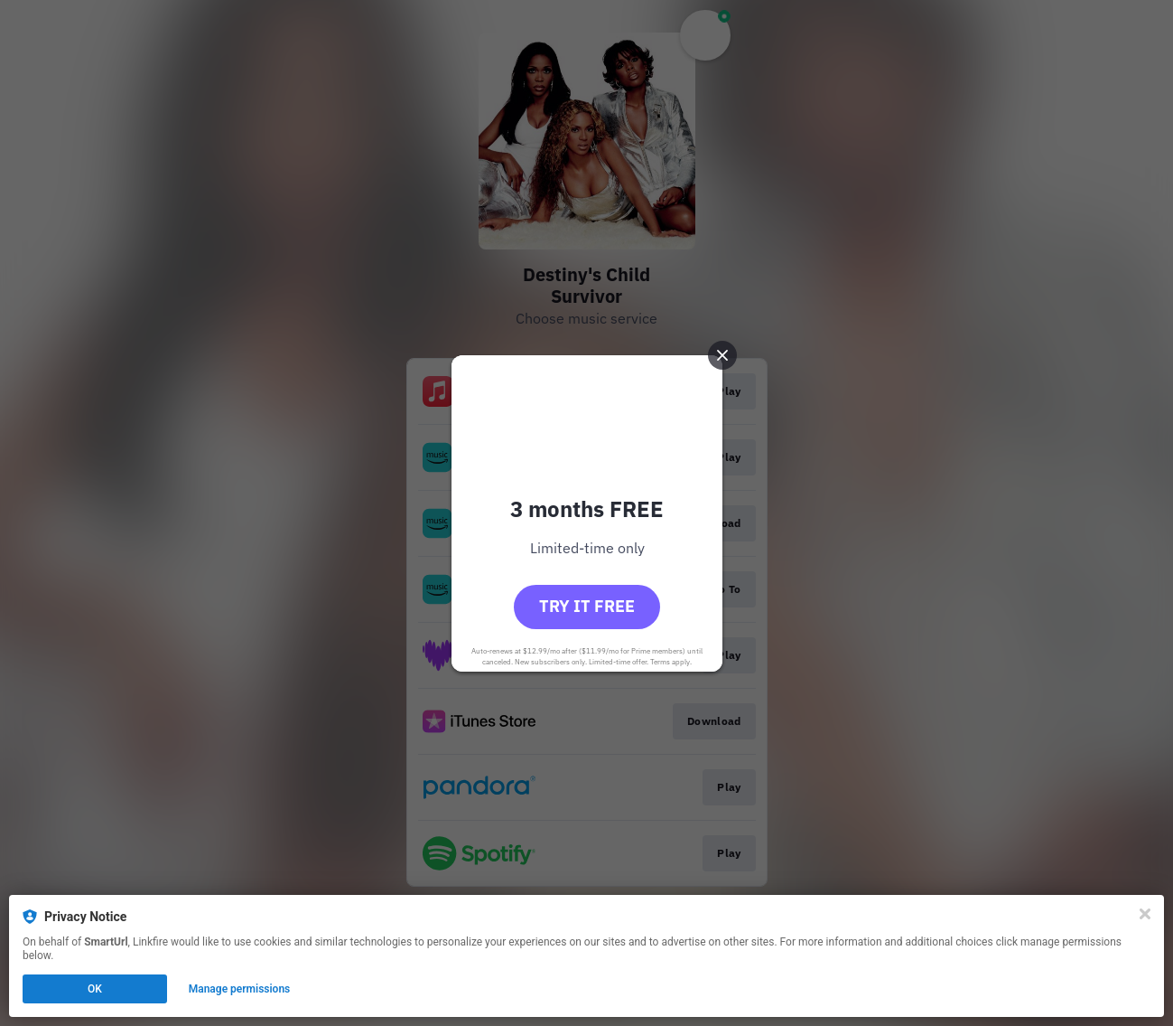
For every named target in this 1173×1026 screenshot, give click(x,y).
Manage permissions (240, 989)
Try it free (587, 606)
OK (95, 989)
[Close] (1145, 913)
